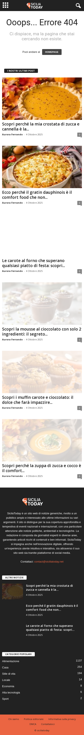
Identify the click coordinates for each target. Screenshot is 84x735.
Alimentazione (10, 661)
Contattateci (48, 724)
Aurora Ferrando (12, 134)
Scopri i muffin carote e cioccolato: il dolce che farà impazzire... (37, 400)
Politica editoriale (34, 719)
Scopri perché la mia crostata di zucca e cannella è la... (40, 126)
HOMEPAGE (51, 52)
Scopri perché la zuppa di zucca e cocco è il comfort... (41, 468)
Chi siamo (13, 719)
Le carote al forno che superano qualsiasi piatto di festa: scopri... (33, 263)
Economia (8, 686)
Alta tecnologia (11, 692)
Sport (5, 698)
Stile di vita (8, 673)
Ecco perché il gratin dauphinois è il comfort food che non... (37, 195)
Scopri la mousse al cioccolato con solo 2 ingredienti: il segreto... (41, 331)
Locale (6, 680)
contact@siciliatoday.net (48, 561)
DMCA (33, 724)
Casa (5, 667)
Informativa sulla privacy (62, 719)
